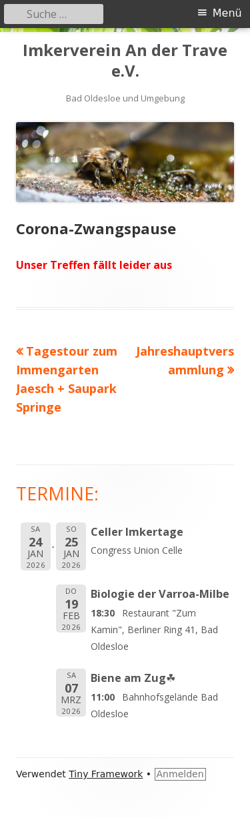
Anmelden (180, 774)
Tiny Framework (106, 774)
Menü (227, 13)
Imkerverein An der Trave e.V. (125, 60)
